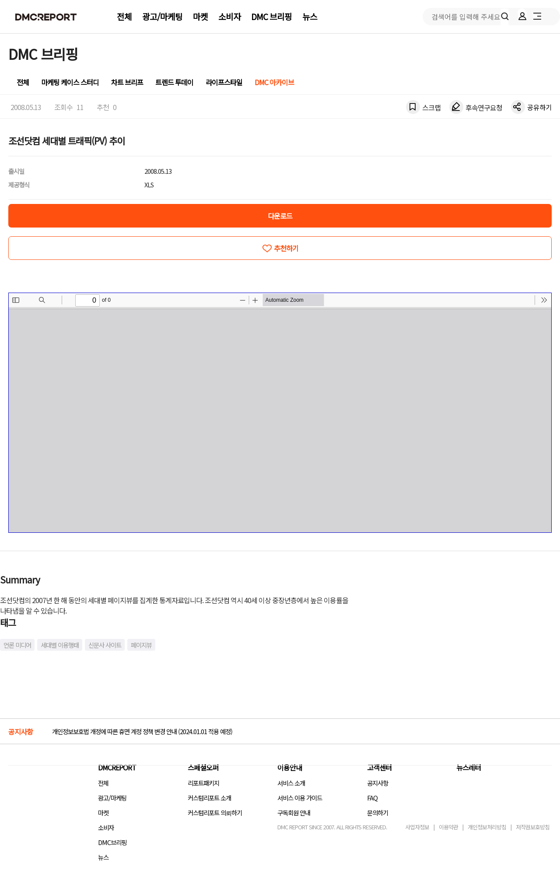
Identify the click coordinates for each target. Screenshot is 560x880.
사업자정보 (417, 827)
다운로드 (280, 216)
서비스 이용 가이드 (299, 797)
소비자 (229, 16)
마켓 (200, 16)
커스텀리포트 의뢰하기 (215, 812)
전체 (124, 16)
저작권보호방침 (533, 827)
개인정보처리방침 (487, 827)
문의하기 (377, 812)
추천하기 (286, 248)
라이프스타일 (224, 82)
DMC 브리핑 (271, 16)
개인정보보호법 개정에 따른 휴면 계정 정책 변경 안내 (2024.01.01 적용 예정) (142, 731)
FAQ (372, 797)
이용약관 (448, 827)
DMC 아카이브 (274, 82)
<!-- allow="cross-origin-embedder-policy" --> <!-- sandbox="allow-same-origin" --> (280, 413)
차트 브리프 (127, 82)
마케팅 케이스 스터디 (70, 82)
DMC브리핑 (112, 842)
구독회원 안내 (293, 812)
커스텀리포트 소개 (209, 797)
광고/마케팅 (162, 16)
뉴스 (309, 16)
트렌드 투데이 (174, 82)
